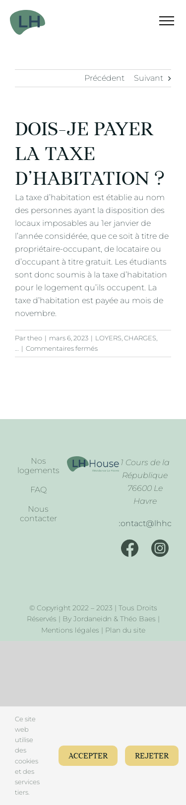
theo (34, 338)
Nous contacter (38, 513)
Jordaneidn (92, 618)
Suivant (148, 78)
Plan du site (125, 630)
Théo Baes (138, 618)
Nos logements (38, 465)
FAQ (38, 489)
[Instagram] (160, 548)
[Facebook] (129, 548)
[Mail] (145, 524)
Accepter (88, 756)
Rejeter (152, 756)
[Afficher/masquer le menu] (160, 20)
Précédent (104, 78)
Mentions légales (70, 630)
